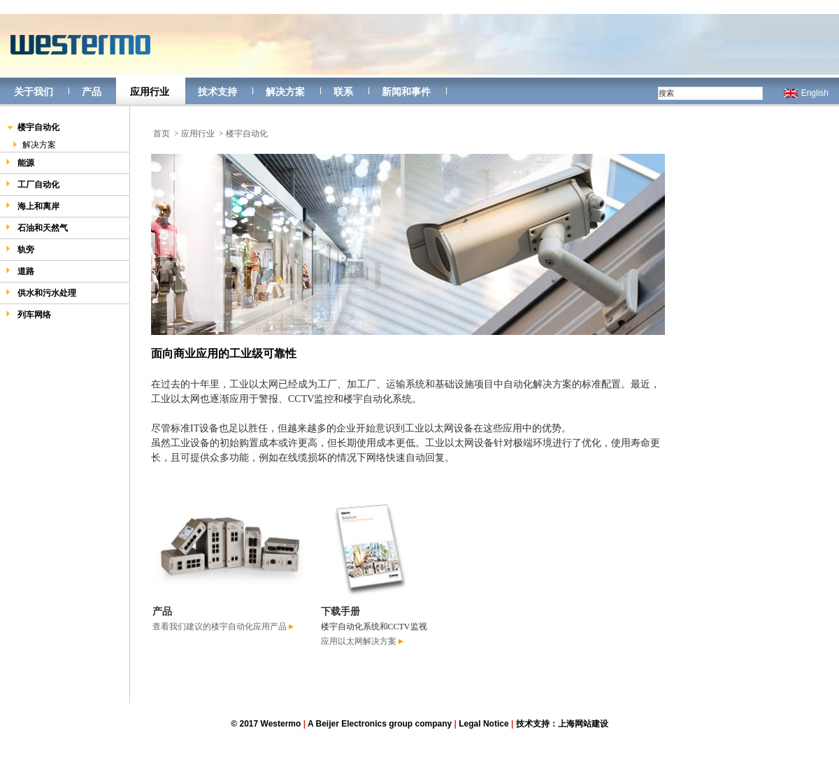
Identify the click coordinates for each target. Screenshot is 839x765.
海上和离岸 (32, 206)
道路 (20, 271)
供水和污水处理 (41, 292)
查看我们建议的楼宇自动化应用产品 (223, 626)
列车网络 (28, 314)
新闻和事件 (406, 91)
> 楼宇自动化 (243, 133)
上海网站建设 (583, 724)
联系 (343, 91)
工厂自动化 (32, 184)
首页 (161, 133)
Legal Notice (483, 724)
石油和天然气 (37, 227)
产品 (91, 91)
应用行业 (149, 91)
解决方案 (285, 91)
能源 (20, 162)
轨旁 (20, 249)
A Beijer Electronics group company (380, 724)
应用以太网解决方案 (362, 641)
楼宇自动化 (32, 128)
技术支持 (217, 91)
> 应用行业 (194, 133)
